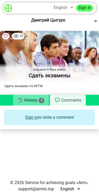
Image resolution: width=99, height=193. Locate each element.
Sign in (84, 7)
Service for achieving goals (50, 182)
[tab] (31, 100)
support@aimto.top (36, 188)
